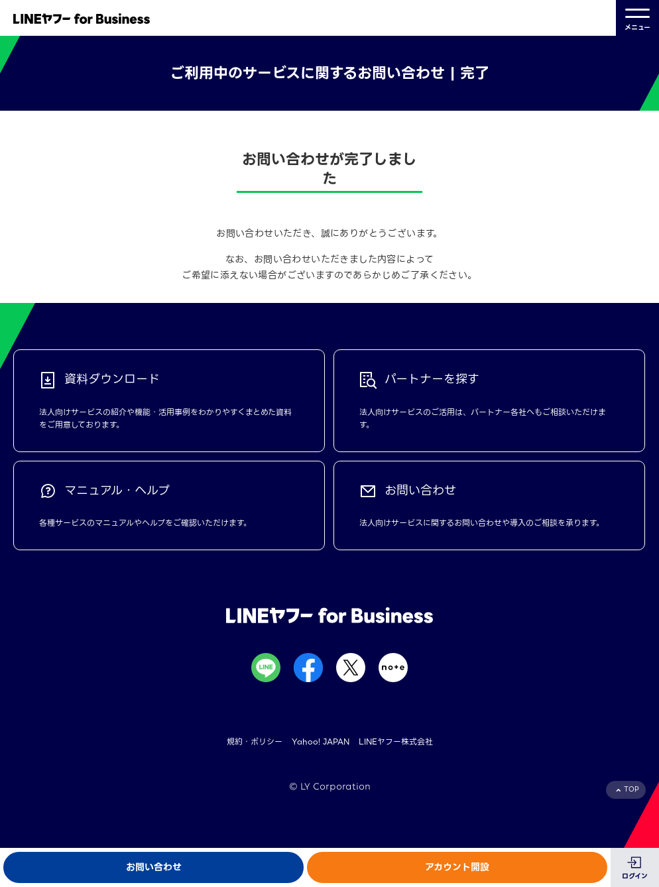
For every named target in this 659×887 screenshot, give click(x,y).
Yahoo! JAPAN (320, 741)
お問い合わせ (154, 867)
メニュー (637, 18)
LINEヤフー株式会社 (396, 741)
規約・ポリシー (254, 741)
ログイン (635, 876)
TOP (631, 789)
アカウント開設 (457, 867)
